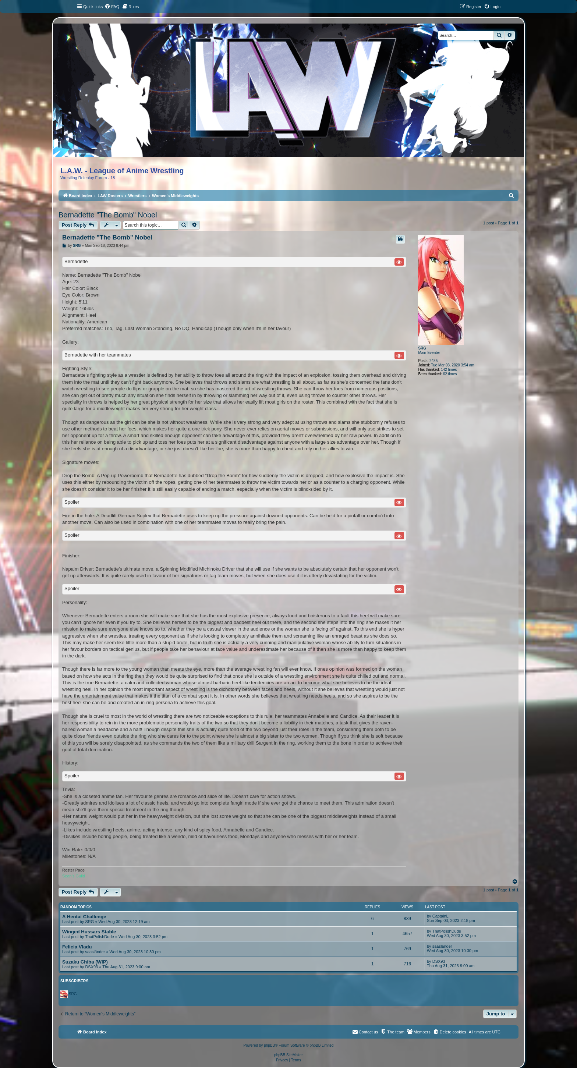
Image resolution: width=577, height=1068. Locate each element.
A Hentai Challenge (84, 916)
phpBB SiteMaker (288, 1055)
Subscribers (74, 981)
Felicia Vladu (77, 947)
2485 (433, 361)
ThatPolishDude (99, 936)
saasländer (95, 952)
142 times (449, 370)
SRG (422, 348)
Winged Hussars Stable (89, 931)
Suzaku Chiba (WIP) (85, 962)
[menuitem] (112, 6)
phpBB (269, 1045)
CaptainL (440, 916)
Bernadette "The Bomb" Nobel (108, 215)
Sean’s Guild (73, 876)
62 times (450, 374)
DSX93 (91, 967)
